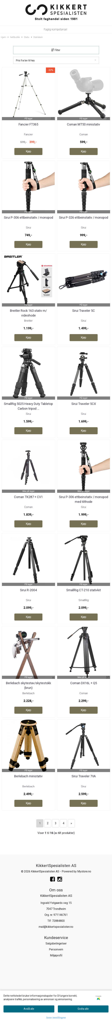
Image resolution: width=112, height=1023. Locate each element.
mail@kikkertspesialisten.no (56, 926)
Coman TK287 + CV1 (28, 497)
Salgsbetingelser (56, 943)
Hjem (3, 37)
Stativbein (37, 37)
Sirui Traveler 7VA (84, 776)
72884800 (58, 920)
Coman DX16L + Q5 (83, 683)
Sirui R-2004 (28, 590)
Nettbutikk (14, 37)
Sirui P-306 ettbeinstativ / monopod (28, 217)
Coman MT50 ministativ (83, 124)
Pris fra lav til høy (25, 60)
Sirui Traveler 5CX (83, 404)
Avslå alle (29, 1008)
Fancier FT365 (28, 124)
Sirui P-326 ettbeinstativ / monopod (83, 217)
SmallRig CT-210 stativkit (83, 590)
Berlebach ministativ (28, 776)
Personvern (56, 949)
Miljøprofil (56, 955)
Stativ (25, 37)
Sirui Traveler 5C (83, 310)
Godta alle (83, 1008)
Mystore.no (84, 871)
